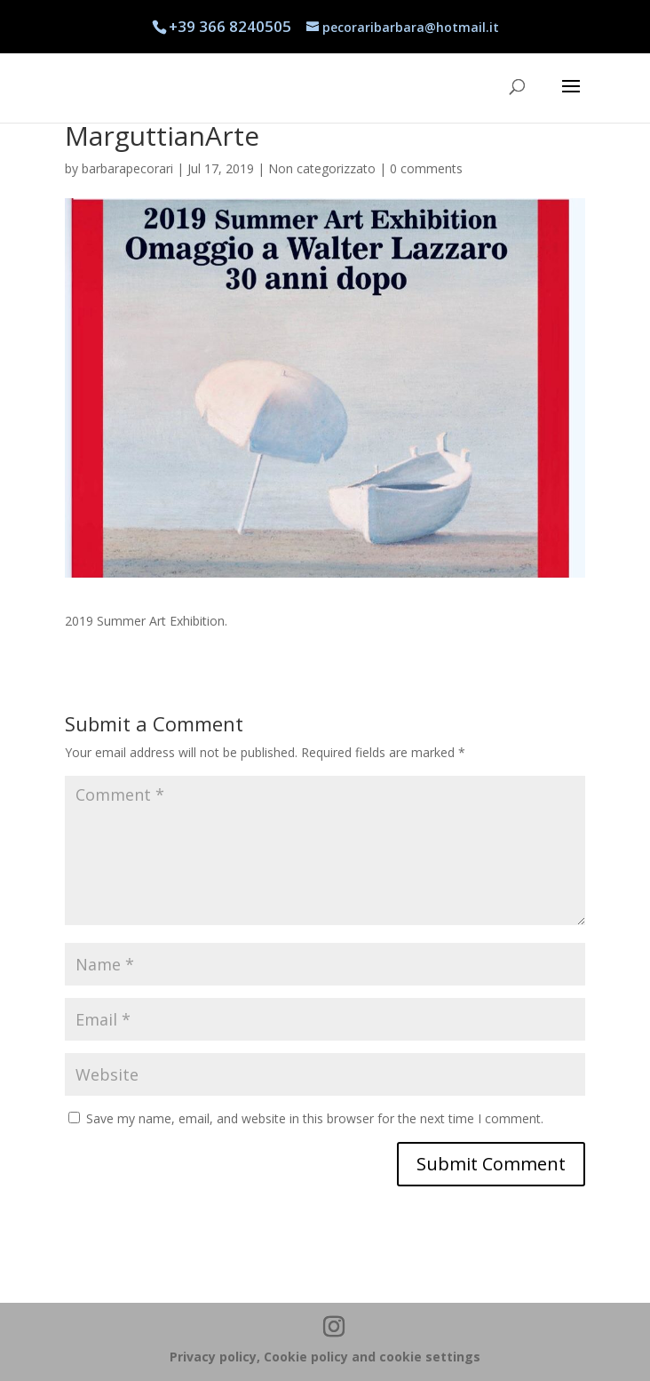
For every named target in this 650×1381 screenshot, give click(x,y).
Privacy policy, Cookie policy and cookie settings (325, 1356)
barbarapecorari (127, 168)
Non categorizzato (322, 168)
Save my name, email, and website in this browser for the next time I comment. (314, 1118)
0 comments (426, 168)
